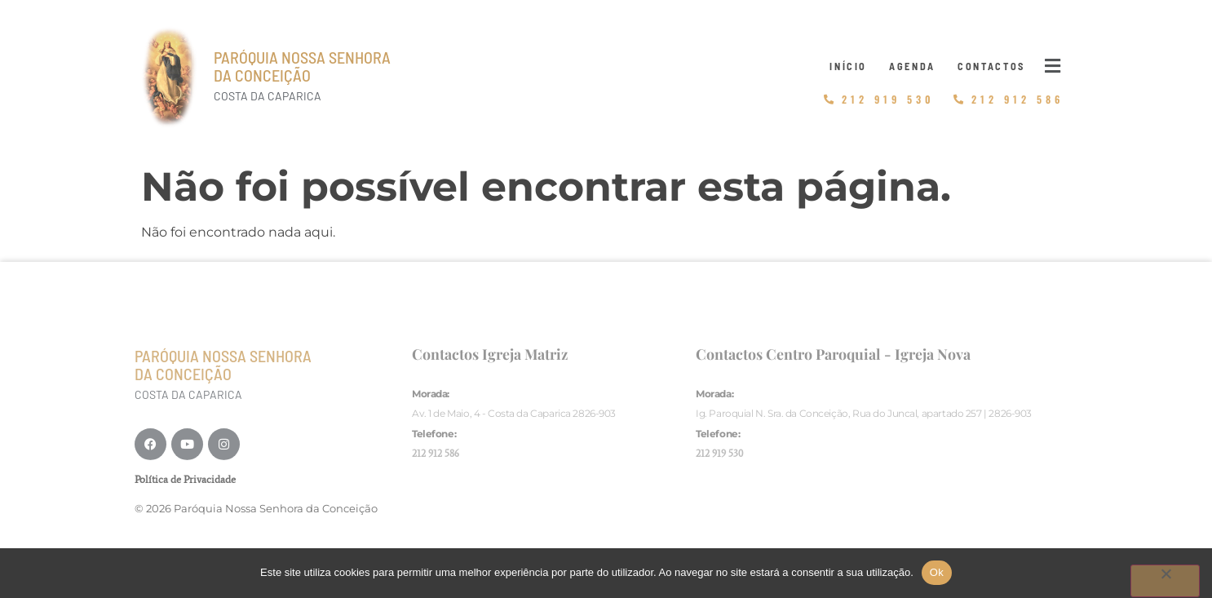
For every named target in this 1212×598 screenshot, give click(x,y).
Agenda (912, 66)
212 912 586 (435, 453)
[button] (1052, 66)
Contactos (991, 66)
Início (848, 66)
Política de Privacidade (185, 479)
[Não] (1165, 581)
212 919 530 (719, 453)
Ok (937, 572)
